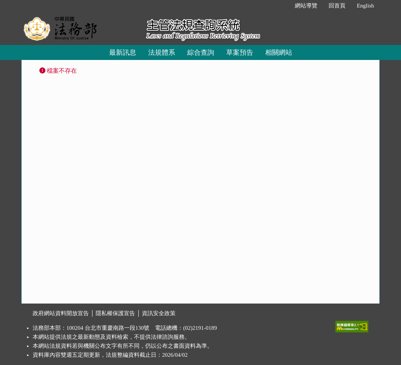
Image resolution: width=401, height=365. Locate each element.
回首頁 (337, 6)
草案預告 (239, 52)
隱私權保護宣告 (115, 313)
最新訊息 (122, 52)
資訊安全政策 (159, 313)
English (365, 6)
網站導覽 (306, 6)
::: (281, 6)
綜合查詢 (200, 52)
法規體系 (161, 52)
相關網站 (278, 52)
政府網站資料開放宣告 (61, 313)
